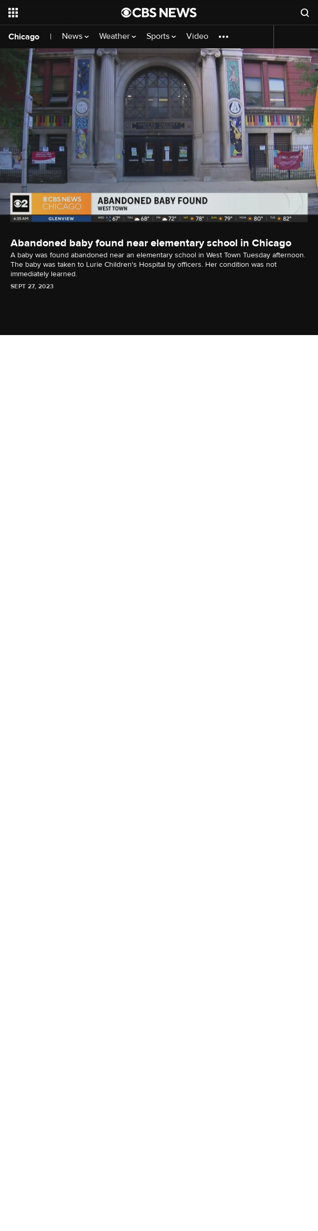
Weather (117, 36)
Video (197, 36)
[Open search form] (305, 12)
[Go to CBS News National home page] (159, 12)
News (75, 36)
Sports (161, 36)
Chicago (23, 37)
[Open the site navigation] (58, 12)
